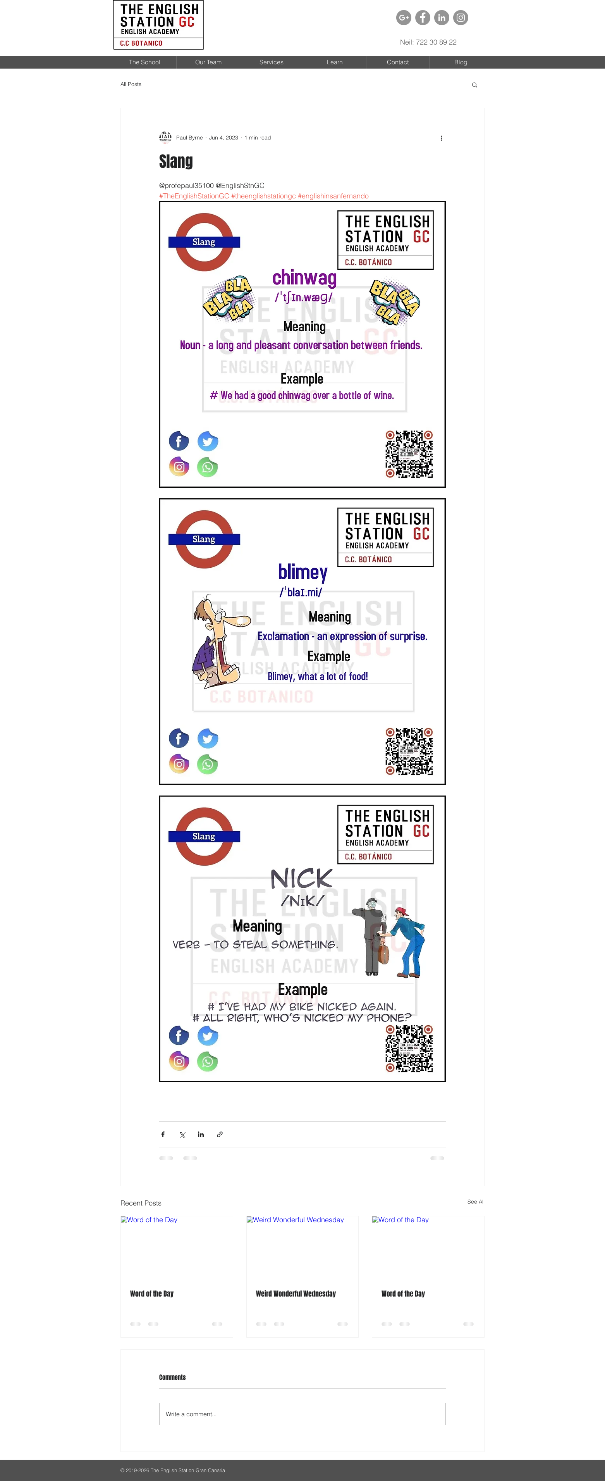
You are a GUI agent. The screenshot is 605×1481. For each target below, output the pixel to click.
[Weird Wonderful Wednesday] (303, 1247)
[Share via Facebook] (163, 1134)
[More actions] (441, 137)
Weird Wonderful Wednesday (296, 1294)
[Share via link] (219, 1134)
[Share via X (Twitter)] (182, 1134)
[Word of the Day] (177, 1247)
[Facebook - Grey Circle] (422, 17)
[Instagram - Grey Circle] (460, 17)
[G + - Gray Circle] (403, 17)
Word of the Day (152, 1294)
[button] (474, 84)
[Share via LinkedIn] (201, 1134)
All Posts (130, 84)
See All (476, 1201)
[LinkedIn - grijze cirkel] (441, 17)
